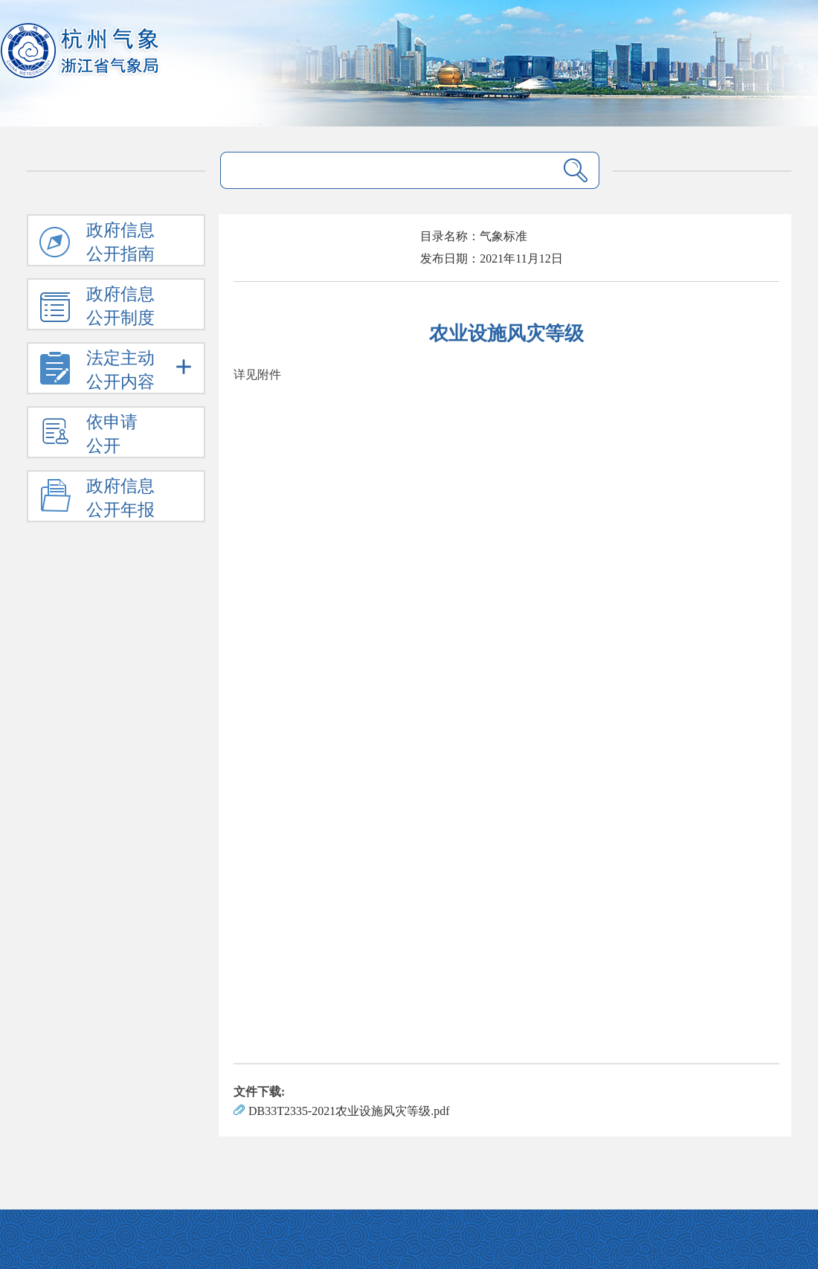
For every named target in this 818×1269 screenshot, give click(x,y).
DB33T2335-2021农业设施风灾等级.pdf (349, 1111)
